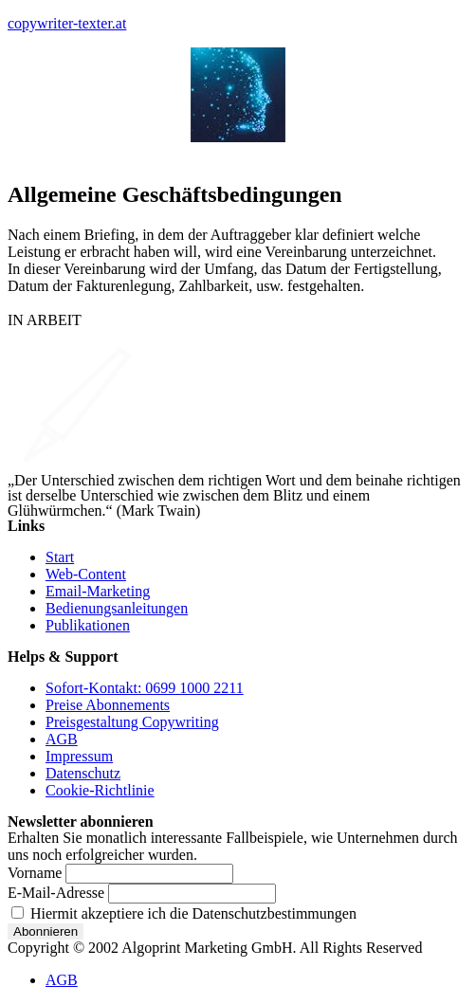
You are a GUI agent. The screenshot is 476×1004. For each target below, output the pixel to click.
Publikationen (88, 625)
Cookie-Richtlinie (100, 790)
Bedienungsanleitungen (117, 608)
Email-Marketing (98, 591)
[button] (238, 152)
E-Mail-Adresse (56, 893)
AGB (62, 739)
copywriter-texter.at (67, 23)
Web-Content (86, 574)
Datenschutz (83, 773)
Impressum (79, 756)
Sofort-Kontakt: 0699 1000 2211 (145, 688)
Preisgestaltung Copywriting (132, 722)
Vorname (35, 873)
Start (60, 557)
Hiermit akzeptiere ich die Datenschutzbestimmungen (184, 913)
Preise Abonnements (108, 705)
